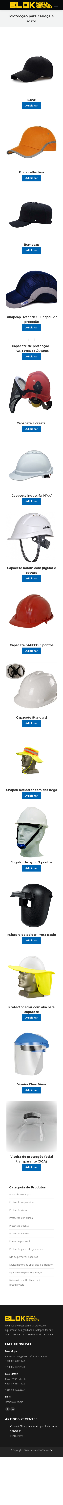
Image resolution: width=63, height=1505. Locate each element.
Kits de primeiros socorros (23, 1256)
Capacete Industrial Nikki (31, 495)
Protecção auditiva (19, 1225)
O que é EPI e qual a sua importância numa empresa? (33, 1428)
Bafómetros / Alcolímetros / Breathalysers (24, 1282)
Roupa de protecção (20, 1241)
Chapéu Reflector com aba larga (31, 790)
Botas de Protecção (20, 1194)
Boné (31, 100)
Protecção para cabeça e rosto (26, 1249)
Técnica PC (47, 1450)
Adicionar (31, 105)
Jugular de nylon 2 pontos (31, 862)
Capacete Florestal (31, 423)
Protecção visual (18, 1210)
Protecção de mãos (20, 1233)
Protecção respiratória (21, 1202)
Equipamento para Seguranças (26, 1272)
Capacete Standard (31, 717)
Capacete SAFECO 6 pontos (31, 645)
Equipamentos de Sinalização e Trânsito (31, 1264)
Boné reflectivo (31, 172)
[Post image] (6, 1425)
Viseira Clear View (31, 1084)
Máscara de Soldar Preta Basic (31, 935)
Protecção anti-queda (21, 1217)
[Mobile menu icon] (56, 5)
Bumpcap (31, 245)
